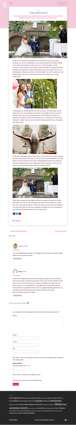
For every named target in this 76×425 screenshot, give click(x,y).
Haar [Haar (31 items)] (33, 401)
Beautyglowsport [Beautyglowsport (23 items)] (28, 398)
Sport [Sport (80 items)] (65, 404)
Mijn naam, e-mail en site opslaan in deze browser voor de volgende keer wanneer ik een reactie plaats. (38, 359)
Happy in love (50, 16)
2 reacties (18, 220)
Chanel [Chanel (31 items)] (49, 398)
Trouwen (16, 16)
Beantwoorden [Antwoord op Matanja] (17, 295)
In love (56, 16)
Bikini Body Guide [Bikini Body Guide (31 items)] (36, 398)
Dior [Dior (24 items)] (52, 398)
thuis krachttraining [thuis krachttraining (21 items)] (13, 411)
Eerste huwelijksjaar (33, 16)
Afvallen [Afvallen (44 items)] (11, 398)
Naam (15, 335)
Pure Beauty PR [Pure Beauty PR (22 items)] (51, 404)
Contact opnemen (62, 3)
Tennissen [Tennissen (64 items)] (61, 408)
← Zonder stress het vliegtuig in (18, 231)
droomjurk (16, 67)
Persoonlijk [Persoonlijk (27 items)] (45, 404)
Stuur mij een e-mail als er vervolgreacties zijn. (27, 375)
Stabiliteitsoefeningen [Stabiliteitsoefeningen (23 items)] (49, 408)
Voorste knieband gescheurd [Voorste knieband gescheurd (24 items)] (47, 411)
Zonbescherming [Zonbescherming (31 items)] (13, 413)
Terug (10, 3)
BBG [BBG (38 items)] (22, 398)
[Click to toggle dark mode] (66, 420)
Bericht (15, 315)
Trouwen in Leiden (40, 17)
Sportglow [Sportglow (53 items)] (41, 408)
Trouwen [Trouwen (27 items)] (32, 411)
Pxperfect (51, 420)
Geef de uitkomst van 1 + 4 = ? (22, 365)
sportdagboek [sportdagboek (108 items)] (14, 408)
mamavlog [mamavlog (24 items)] (17, 404)
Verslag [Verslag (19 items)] (36, 411)
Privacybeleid (13, 420)
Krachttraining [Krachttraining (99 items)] (56, 401)
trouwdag (27, 17)
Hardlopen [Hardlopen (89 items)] (39, 401)
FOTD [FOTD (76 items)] (15, 401)
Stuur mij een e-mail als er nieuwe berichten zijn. (27, 380)
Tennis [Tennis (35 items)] (56, 408)
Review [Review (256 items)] (58, 404)
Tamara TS (21, 246)
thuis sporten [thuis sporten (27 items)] (21, 411)
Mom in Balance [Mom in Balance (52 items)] (25, 404)
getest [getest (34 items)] (30, 401)
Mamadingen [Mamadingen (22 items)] (12, 404)
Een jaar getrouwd (23, 16)
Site (14, 348)
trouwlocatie (37, 65)
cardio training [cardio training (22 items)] (44, 398)
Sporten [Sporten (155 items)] (24, 408)
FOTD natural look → (61, 231)
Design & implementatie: (42, 420)
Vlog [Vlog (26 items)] (39, 411)
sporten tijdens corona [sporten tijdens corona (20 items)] (33, 408)
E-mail (15, 342)
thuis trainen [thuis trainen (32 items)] (27, 411)
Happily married (43, 16)
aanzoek (50, 60)
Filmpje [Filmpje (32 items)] (60, 398)
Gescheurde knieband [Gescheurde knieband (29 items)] (23, 401)
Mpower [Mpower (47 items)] (32, 404)
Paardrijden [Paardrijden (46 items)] (38, 404)
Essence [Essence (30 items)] (56, 398)
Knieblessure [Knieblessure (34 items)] (46, 401)
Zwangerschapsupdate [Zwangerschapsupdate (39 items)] (29, 413)
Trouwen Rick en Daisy (51, 17)
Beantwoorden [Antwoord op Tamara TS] (17, 258)
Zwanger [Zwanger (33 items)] (20, 413)
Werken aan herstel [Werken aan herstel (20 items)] (58, 411)
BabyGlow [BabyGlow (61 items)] (17, 398)
